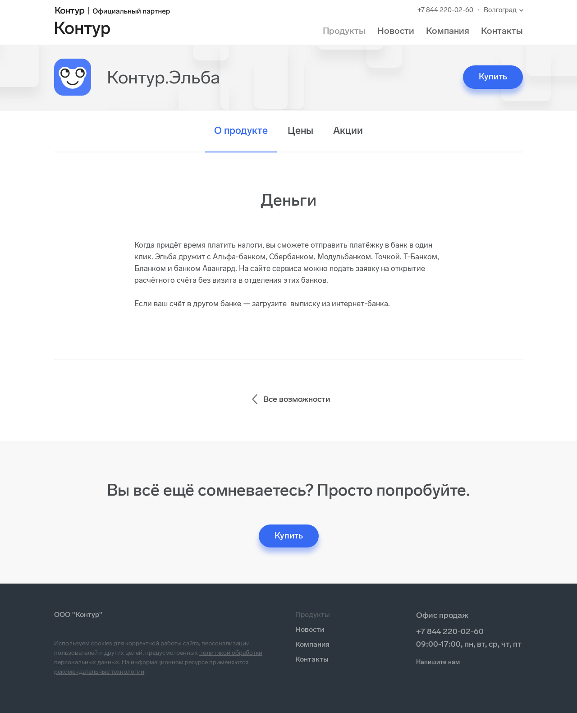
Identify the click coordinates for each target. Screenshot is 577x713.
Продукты (344, 30)
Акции (348, 130)
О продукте (241, 130)
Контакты (502, 30)
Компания (447, 30)
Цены (300, 130)
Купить (493, 76)
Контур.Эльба (163, 77)
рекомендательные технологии (99, 672)
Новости (395, 30)
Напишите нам (438, 662)
